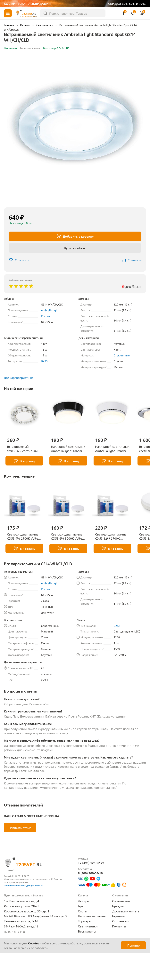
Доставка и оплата (125, 911)
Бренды (118, 906)
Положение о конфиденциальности (23, 885)
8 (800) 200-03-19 (90, 873)
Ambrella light (50, 310)
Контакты (119, 926)
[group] (75, 129)
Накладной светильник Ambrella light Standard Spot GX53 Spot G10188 (112, 448)
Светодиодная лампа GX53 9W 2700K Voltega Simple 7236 (24, 536)
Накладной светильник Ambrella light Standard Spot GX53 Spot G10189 (68, 448)
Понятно (133, 945)
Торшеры (84, 921)
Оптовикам (120, 921)
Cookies (33, 943)
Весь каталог (87, 931)
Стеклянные (122, 355)
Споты (82, 911)
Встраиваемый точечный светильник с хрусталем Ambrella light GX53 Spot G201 (24, 448)
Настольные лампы (92, 916)
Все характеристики (18, 377)
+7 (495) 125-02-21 (91, 863)
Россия (45, 316)
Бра (80, 906)
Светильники (88, 926)
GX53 (44, 361)
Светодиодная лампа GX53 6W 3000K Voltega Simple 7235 (68, 536)
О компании (121, 901)
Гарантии (118, 916)
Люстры (83, 901)
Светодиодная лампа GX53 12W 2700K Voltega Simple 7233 (110, 536)
